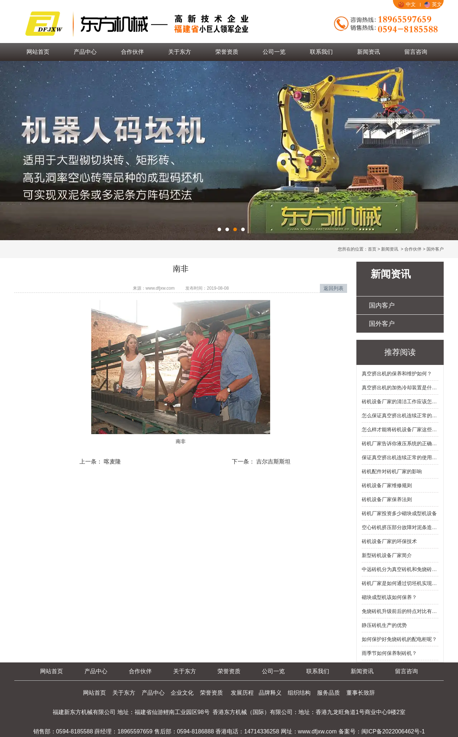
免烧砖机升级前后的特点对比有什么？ (400, 611)
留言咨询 (415, 52)
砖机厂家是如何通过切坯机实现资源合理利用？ (400, 583)
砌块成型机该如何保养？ (389, 597)
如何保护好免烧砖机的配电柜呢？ (399, 639)
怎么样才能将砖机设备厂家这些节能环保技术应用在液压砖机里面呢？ (400, 429)
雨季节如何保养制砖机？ (389, 653)
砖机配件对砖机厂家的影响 (392, 471)
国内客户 (382, 305)
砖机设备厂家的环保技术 (389, 541)
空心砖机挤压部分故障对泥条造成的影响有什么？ (400, 527)
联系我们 (321, 52)
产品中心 (85, 52)
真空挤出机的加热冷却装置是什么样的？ (400, 387)
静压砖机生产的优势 (384, 625)
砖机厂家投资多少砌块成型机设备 (399, 513)
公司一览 (274, 52)
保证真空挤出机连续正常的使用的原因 (400, 457)
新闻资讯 (368, 52)
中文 (407, 4)
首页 (372, 249)
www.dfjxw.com (160, 288)
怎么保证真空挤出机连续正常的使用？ (400, 415)
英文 (433, 4)
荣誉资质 (226, 52)
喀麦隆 (111, 461)
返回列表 (333, 288)
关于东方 (179, 52)
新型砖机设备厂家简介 (387, 555)
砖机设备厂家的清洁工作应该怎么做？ (400, 401)
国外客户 (382, 323)
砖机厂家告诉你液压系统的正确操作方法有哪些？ (400, 443)
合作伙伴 (132, 52)
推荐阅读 (400, 352)
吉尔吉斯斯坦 (273, 461)
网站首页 (37, 52)
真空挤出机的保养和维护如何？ (397, 373)
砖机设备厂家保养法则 (387, 499)
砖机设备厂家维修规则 (387, 485)
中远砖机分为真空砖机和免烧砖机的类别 (400, 569)
